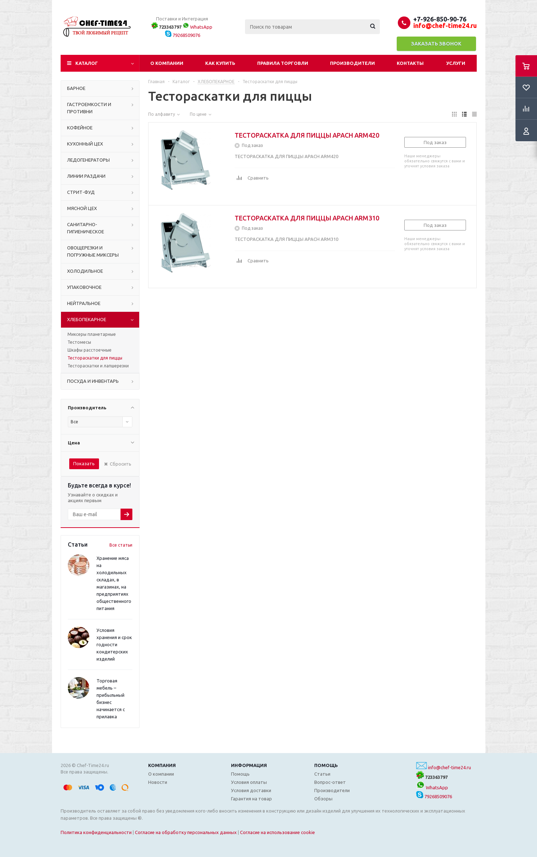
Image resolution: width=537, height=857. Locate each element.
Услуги (455, 63)
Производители (352, 63)
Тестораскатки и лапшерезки (98, 365)
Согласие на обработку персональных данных (186, 832)
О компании (166, 63)
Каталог (86, 63)
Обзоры (323, 798)
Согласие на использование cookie (277, 832)
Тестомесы (79, 342)
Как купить (220, 63)
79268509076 (182, 35)
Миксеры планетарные (91, 334)
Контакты (410, 63)
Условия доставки (251, 790)
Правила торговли (282, 63)
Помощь (326, 765)
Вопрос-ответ (330, 782)
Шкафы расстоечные (89, 350)
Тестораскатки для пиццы (94, 358)
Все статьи (120, 545)
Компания (162, 765)
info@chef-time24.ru (449, 767)
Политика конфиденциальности (96, 832)
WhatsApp (197, 26)
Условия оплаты (249, 782)
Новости (157, 782)
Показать (84, 463)
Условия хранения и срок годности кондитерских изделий (114, 644)
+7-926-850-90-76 (439, 19)
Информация (249, 765)
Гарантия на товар (251, 798)
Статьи (322, 773)
